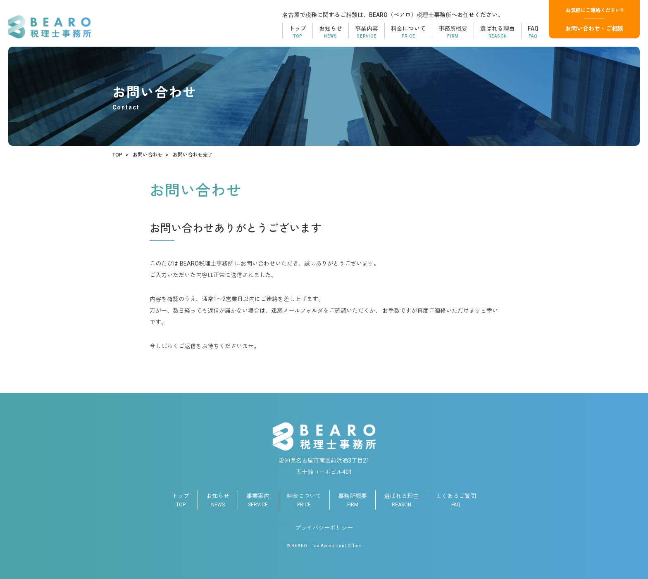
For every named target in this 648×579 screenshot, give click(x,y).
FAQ (456, 499)
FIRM (352, 499)
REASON (401, 499)
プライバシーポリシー (324, 527)
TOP (180, 499)
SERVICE (257, 499)
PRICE (303, 499)
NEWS (217, 499)
